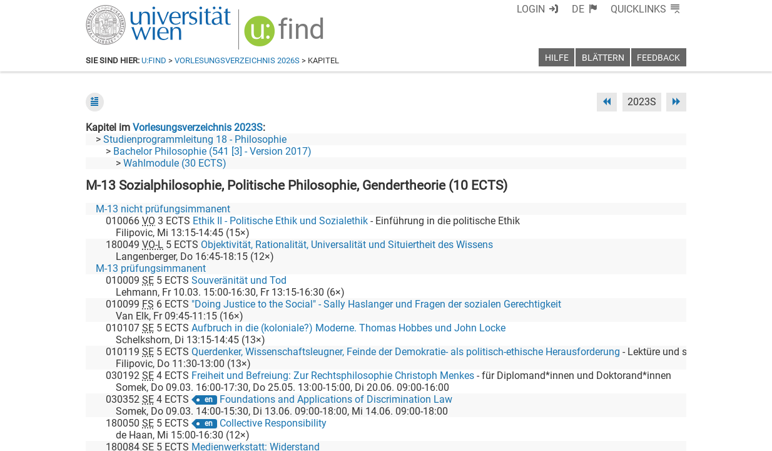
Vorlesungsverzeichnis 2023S (198, 127)
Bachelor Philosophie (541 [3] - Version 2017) (212, 151)
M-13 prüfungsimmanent (151, 268)
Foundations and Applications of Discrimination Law (336, 399)
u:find (153, 60)
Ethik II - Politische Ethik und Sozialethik (280, 221)
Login (531, 9)
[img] (285, 35)
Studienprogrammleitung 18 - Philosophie (195, 139)
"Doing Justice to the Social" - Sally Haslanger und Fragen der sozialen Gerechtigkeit (376, 304)
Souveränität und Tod (239, 280)
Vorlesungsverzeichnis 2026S (237, 60)
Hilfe (557, 58)
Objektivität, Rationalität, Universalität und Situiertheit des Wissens (347, 245)
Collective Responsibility (273, 423)
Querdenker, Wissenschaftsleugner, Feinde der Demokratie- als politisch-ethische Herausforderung (405, 352)
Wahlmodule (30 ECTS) (174, 163)
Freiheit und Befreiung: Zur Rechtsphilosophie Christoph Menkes (332, 375)
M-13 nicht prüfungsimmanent (163, 209)
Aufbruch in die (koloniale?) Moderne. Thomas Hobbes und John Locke (348, 328)
